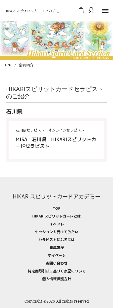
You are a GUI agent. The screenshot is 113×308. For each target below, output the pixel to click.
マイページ (57, 255)
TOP (8, 65)
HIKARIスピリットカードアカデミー (34, 11)
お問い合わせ (56, 263)
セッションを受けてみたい (56, 231)
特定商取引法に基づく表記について (57, 271)
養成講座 (56, 247)
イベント (56, 224)
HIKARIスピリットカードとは (56, 216)
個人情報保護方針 (56, 278)
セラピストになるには (57, 239)
